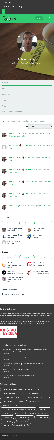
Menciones (15, 121)
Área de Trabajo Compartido (12, 112)
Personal (5, 121)
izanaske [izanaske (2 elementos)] (5, 413)
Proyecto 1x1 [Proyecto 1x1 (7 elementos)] (7, 417)
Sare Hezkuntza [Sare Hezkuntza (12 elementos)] (22, 421)
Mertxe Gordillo (30, 169)
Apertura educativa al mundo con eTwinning (16, 369)
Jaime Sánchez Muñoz (14, 235)
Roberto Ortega (14, 133)
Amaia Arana (29, 181)
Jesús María (11, 271)
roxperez (28, 157)
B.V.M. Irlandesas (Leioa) (15, 277)
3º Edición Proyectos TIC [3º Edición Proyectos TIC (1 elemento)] (11, 393)
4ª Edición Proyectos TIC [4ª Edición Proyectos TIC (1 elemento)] (34, 393)
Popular (44, 223)
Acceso (39, 18)
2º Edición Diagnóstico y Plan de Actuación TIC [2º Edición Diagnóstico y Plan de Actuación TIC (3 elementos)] (19, 389)
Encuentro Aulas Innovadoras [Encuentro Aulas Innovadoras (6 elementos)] (12, 401)
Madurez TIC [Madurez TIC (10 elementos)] (18, 413)
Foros (4, 106)
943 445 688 (6, 7)
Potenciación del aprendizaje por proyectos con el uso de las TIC (23, 364)
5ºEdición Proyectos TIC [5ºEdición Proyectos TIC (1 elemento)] (11, 397)
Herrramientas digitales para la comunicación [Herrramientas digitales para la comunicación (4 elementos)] (18, 409)
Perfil (3, 88)
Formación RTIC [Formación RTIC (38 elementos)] (8, 405)
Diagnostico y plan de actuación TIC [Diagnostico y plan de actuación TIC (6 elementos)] (38, 397)
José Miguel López (38, 229)
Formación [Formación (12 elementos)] (32, 401)
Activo (27, 223)
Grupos (6, 100)
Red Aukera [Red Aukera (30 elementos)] (6, 421)
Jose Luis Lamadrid (13, 241)
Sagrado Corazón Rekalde (41, 271)
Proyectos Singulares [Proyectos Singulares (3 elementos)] (24, 417)
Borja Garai (13, 145)
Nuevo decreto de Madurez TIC (14, 295)
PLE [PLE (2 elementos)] (46, 413)
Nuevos (9, 223)
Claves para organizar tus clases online (15, 358)
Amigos (6, 94)
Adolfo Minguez (37, 235)
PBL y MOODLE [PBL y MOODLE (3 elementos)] (34, 413)
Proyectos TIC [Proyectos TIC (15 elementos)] (43, 417)
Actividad (5, 82)
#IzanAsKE (11, 263)
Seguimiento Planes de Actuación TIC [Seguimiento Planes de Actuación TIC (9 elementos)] (15, 425)
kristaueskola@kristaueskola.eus (22, 7)
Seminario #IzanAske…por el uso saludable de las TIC (20, 375)
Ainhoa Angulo (30, 193)
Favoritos (25, 121)
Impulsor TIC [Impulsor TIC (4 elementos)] (44, 409)
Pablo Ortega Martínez (14, 229)
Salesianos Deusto (38, 263)
